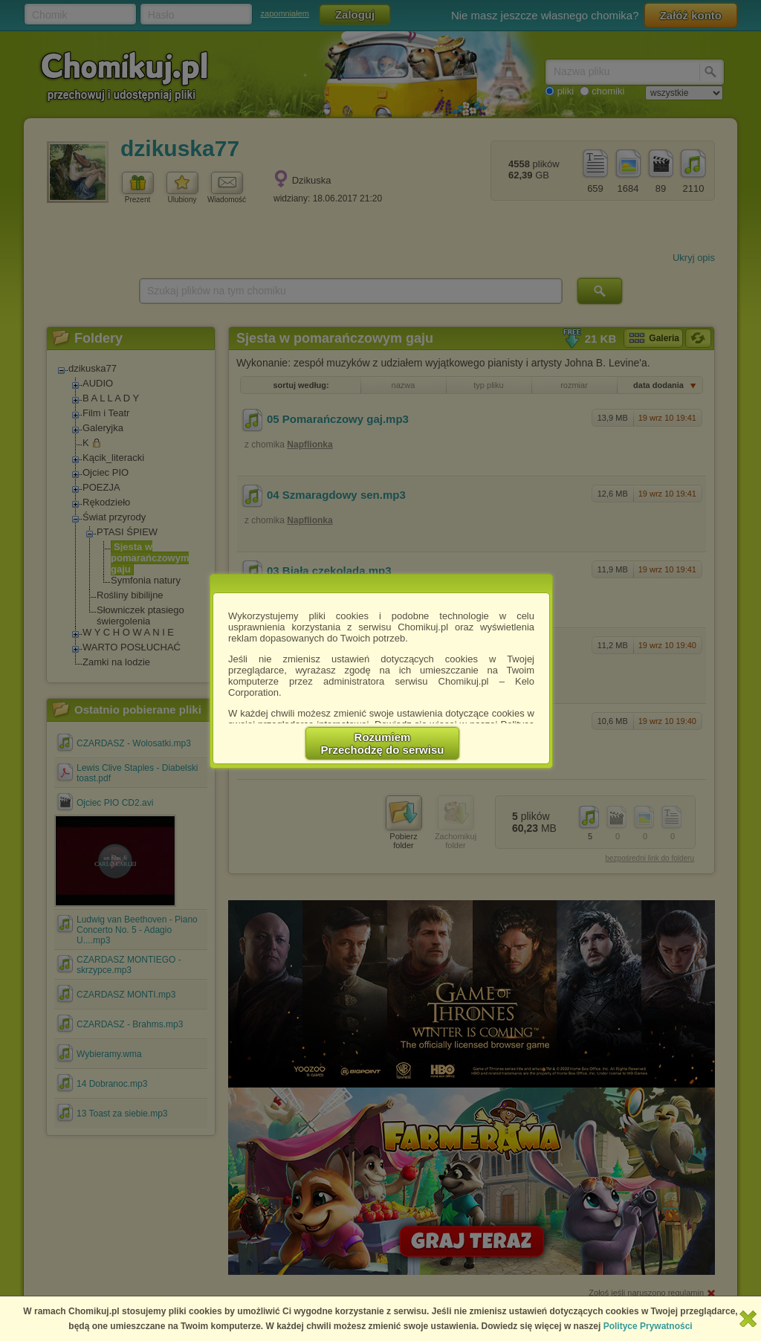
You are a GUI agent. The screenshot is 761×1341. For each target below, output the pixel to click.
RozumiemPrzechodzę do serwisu (382, 743)
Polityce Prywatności (648, 1326)
